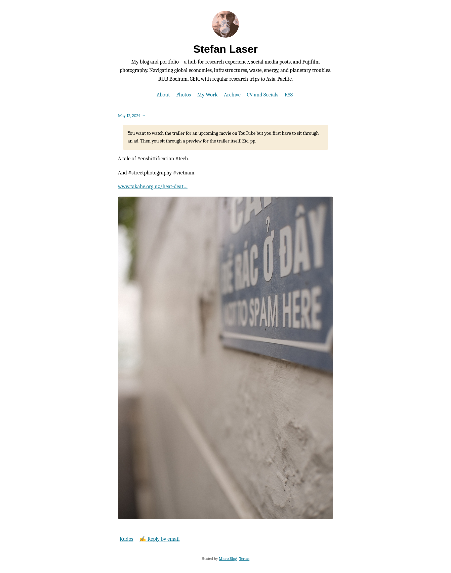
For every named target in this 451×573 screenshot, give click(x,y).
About (163, 95)
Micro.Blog (228, 558)
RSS (289, 95)
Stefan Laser (225, 49)
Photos (183, 95)
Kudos (126, 539)
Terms (244, 558)
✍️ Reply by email (159, 539)
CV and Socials (262, 95)
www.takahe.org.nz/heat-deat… (153, 186)
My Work (207, 95)
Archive (232, 95)
